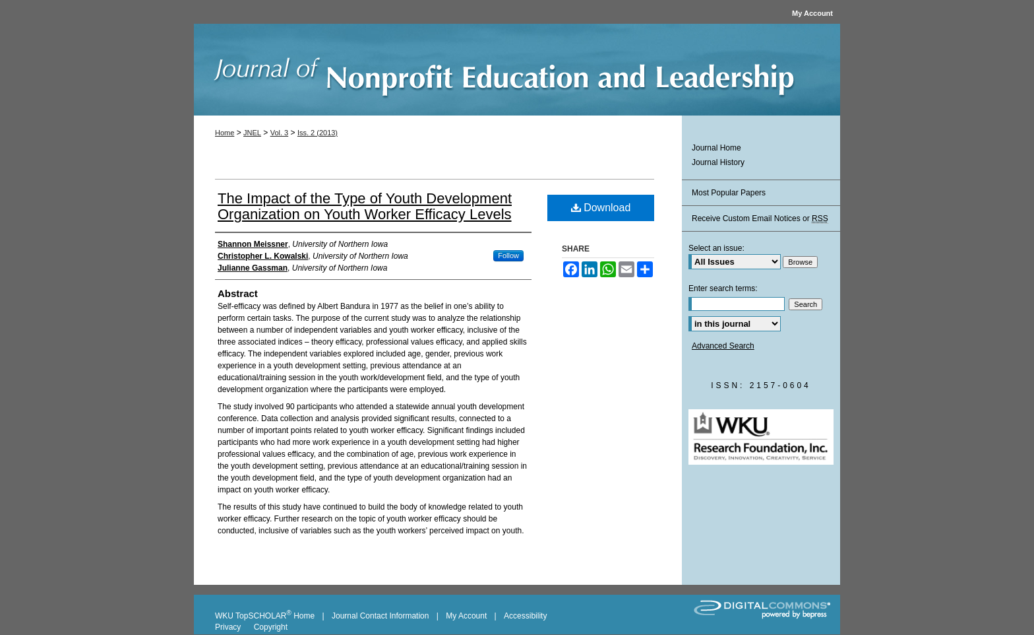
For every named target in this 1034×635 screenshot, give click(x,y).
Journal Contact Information (380, 615)
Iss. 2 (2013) (317, 133)
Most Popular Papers (729, 192)
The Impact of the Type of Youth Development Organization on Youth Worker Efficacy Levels (365, 206)
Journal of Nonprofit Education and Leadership (517, 73)
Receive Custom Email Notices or (760, 219)
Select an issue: (716, 248)
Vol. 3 (279, 133)
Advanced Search (723, 346)
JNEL (252, 133)
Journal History (718, 162)
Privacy (229, 627)
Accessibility (525, 615)
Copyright (271, 627)
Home (224, 133)
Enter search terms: (723, 288)
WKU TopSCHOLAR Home (265, 615)
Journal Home (716, 147)
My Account (466, 615)
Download (601, 207)
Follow (508, 255)
